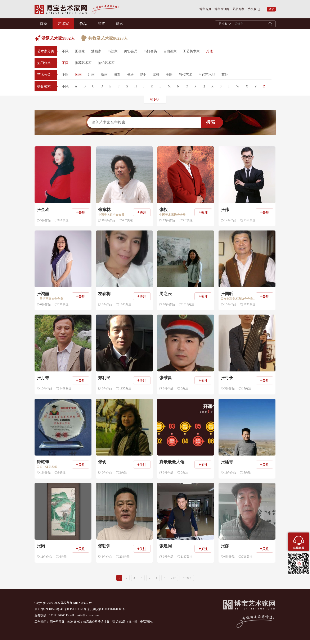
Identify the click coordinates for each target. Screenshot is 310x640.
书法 (130, 74)
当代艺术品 (206, 74)
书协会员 (150, 51)
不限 (65, 51)
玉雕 (169, 74)
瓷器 (143, 74)
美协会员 (130, 51)
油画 (91, 74)
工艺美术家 (191, 51)
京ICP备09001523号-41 (49, 609)
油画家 (96, 51)
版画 (104, 74)
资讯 (119, 24)
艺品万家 (238, 9)
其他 (209, 51)
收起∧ (155, 99)
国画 (78, 74)
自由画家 (170, 51)
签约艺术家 (106, 63)
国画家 (80, 51)
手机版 (252, 9)
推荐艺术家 (83, 63)
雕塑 (117, 74)
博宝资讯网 (222, 9)
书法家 (113, 51)
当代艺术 (185, 74)
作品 (83, 24)
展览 (101, 24)
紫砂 (156, 74)
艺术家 (63, 24)
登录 (271, 9)
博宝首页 (205, 9)
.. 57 (173, 577)
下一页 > (187, 577)
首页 (43, 24)
